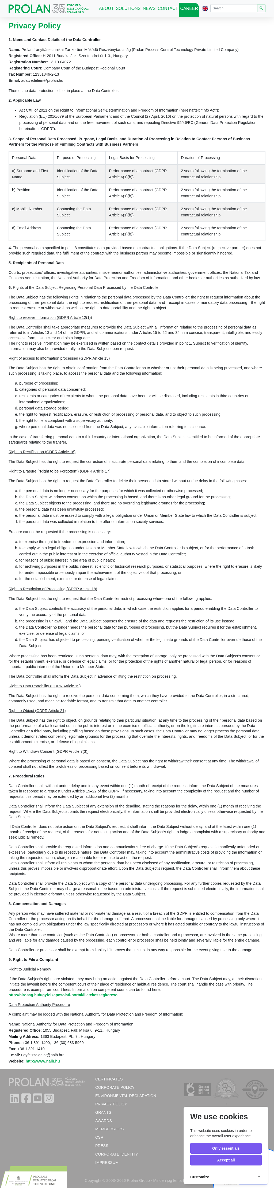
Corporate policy (115, 1087)
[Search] (233, 8)
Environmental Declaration (125, 1096)
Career (189, 8)
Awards (103, 1121)
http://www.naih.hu (43, 1061)
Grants (103, 1112)
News (149, 8)
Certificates (109, 1079)
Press (101, 1145)
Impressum (107, 1162)
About (106, 8)
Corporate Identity (116, 1154)
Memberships (109, 1129)
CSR (99, 1137)
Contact (168, 8)
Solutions (128, 8)
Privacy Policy (111, 1104)
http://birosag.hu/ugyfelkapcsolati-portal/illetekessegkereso (63, 995)
